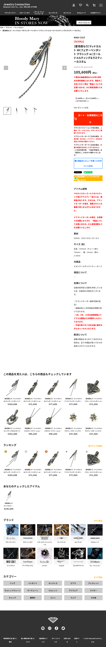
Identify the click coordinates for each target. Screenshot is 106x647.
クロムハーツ (81, 13)
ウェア (73, 597)
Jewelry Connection (16, 4)
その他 (93, 597)
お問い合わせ (67, 640)
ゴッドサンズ (53, 13)
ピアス (73, 583)
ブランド (9, 27)
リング (12, 583)
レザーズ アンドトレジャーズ (39, 13)
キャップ (12, 597)
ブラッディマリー (10, 13)
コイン (53, 597)
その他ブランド (95, 13)
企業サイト (77, 640)
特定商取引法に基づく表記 (10, 640)
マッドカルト (19, 27)
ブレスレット (93, 583)
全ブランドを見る (95, 446)
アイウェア (73, 590)
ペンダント (32, 583)
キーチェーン (32, 590)
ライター (93, 590)
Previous (6, 68)
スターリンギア (25, 13)
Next (64, 68)
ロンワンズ (67, 13)
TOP (1, 27)
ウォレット (53, 590)
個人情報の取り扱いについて (28, 640)
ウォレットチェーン (12, 590)
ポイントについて (56, 640)
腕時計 (32, 597)
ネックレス (53, 583)
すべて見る (98, 520)
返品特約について (43, 640)
